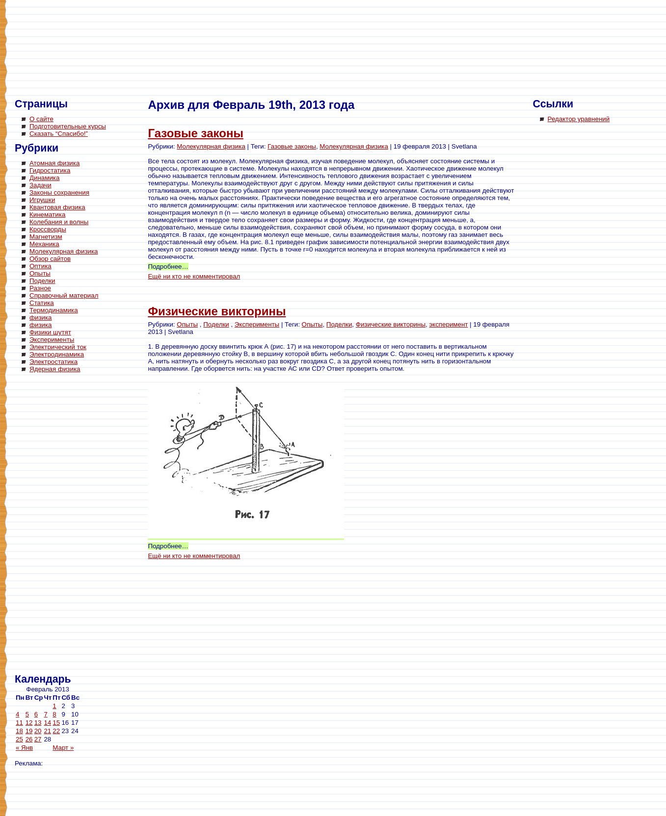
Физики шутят (50, 332)
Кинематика (47, 214)
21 (47, 731)
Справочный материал (63, 295)
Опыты (40, 273)
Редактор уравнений (579, 119)
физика (40, 317)
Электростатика (53, 361)
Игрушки (42, 200)
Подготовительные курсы (67, 126)
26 (29, 739)
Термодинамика (53, 310)
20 (38, 731)
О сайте (41, 119)
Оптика (40, 266)
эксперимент (448, 324)
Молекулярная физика (63, 251)
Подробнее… (168, 266)
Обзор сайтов (50, 258)
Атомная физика (54, 163)
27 (38, 739)
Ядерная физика (54, 369)
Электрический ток (57, 347)
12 (29, 722)
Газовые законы (195, 133)
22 (56, 731)
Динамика (44, 177)
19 (29, 731)
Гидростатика (49, 170)
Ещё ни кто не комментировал (194, 276)
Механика (44, 244)
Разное (40, 288)
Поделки (42, 280)
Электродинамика (56, 354)
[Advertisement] (54, 525)
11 (19, 722)
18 (19, 731)
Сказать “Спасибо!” (58, 133)
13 (38, 722)
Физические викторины (217, 311)
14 (47, 722)
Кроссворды (47, 229)
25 (19, 739)
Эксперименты (51, 339)
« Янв (24, 747)
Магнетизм (45, 236)
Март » (63, 747)
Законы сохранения (59, 192)
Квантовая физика (57, 207)
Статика (41, 302)
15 (56, 722)
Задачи (40, 185)
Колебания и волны (58, 222)
